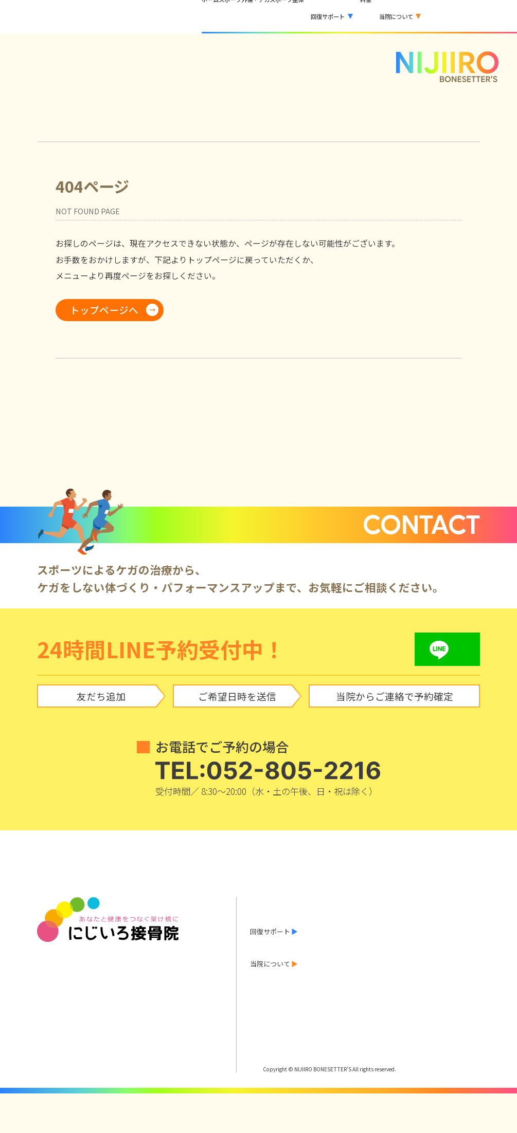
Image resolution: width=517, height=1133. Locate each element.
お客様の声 (266, 973)
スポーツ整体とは (277, 942)
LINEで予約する (280, 1026)
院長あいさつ (339, 1002)
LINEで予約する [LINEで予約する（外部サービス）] (474, 16)
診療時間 (399, 1002)
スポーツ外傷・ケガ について (294, 928)
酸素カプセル (339, 957)
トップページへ (104, 310)
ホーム (260, 900)
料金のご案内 (270, 988)
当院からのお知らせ (280, 914)
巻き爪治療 (456, 957)
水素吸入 (399, 957)
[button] (317, 16)
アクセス (452, 1002)
